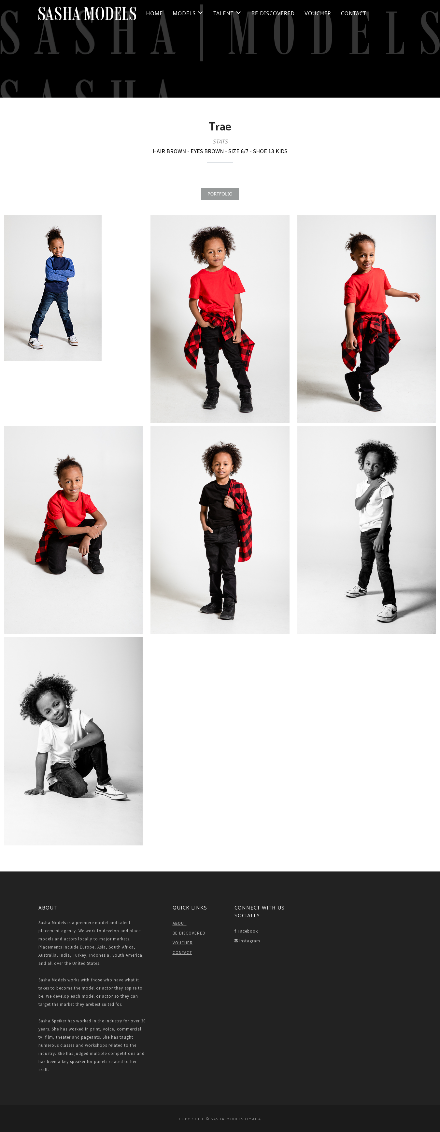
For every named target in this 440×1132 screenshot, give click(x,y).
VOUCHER (318, 13)
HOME (154, 13)
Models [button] (188, 13)
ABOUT (180, 923)
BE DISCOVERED (273, 13)
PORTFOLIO (220, 194)
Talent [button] (227, 13)
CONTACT (353, 13)
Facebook (246, 931)
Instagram (247, 941)
